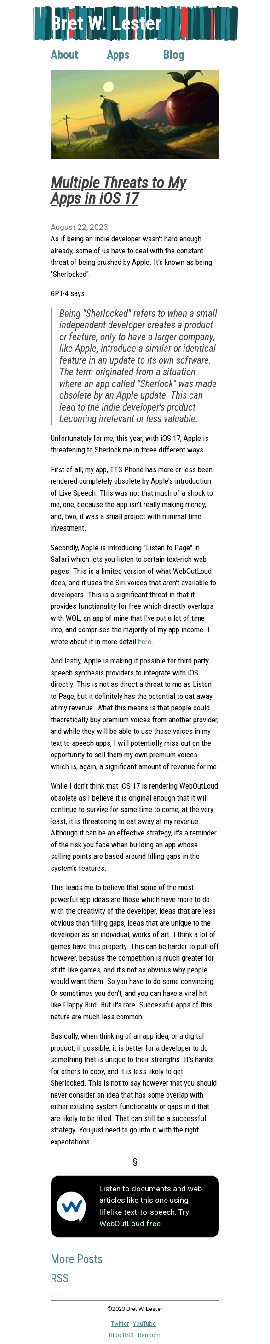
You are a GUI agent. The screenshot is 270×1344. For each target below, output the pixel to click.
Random (149, 1335)
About (64, 55)
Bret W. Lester (106, 23)
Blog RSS (121, 1335)
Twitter (120, 1323)
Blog (173, 55)
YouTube (144, 1323)
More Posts (77, 1259)
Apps (118, 55)
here (144, 641)
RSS (60, 1278)
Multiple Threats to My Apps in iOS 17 (118, 190)
